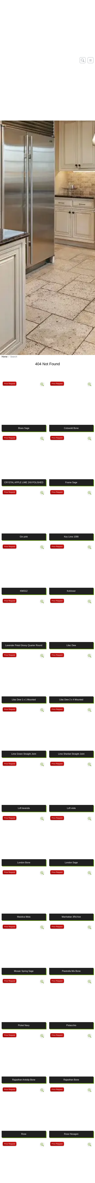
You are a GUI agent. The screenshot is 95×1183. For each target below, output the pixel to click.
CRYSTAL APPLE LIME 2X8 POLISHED (23, 482)
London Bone (23, 862)
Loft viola (71, 808)
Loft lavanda (24, 808)
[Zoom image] (42, 384)
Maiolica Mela (23, 917)
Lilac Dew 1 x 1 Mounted (24, 699)
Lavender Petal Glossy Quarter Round (23, 645)
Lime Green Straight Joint (23, 754)
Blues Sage (23, 428)
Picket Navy (23, 1025)
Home (4, 357)
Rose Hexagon (71, 1134)
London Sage (71, 862)
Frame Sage (71, 482)
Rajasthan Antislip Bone (23, 1080)
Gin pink (24, 537)
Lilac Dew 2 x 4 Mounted (71, 699)
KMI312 (24, 591)
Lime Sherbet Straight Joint (71, 754)
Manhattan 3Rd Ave (71, 917)
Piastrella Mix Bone (71, 971)
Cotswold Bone (71, 428)
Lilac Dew (71, 645)
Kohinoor (71, 591)
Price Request (9, 384)
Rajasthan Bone (71, 1080)
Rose (23, 1134)
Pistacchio (71, 1025)
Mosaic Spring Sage (24, 971)
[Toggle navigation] (90, 60)
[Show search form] (82, 60)
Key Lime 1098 (71, 537)
